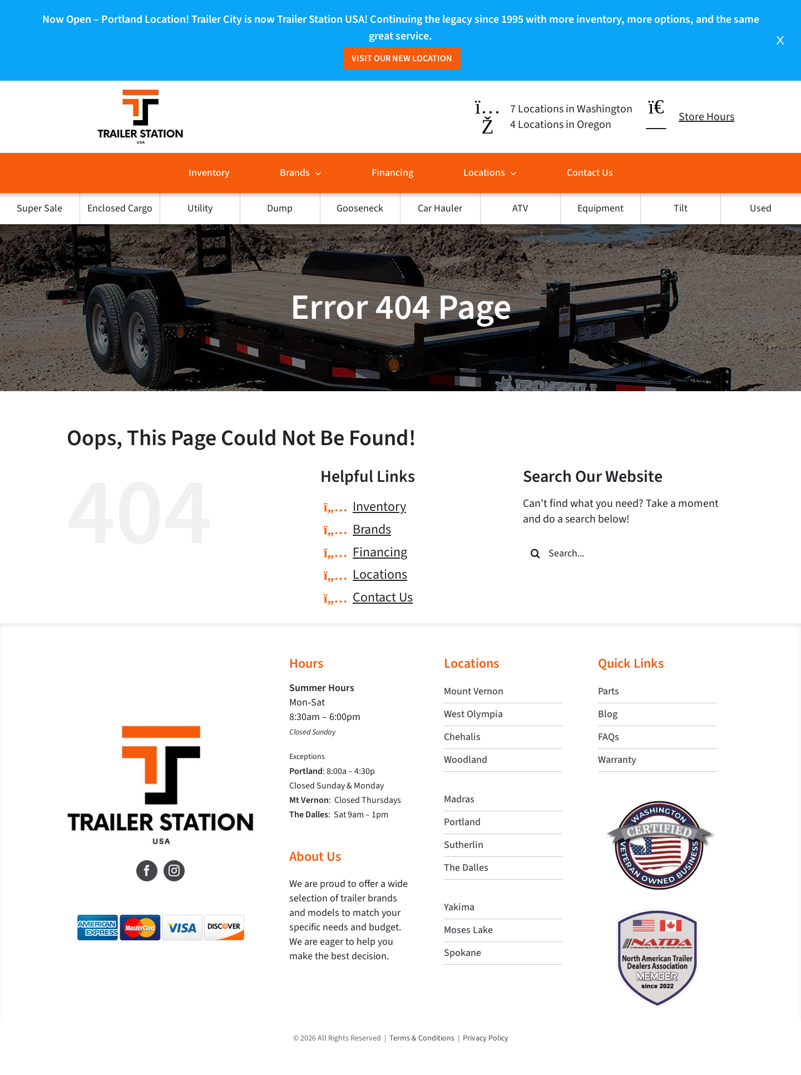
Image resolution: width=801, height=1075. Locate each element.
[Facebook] (146, 870)
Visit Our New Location (402, 58)
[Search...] (628, 553)
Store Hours (706, 117)
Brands (372, 529)
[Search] (535, 553)
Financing (380, 552)
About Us (315, 856)
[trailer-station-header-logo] (140, 94)
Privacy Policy (485, 1038)
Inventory (379, 506)
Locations (380, 574)
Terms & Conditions (421, 1038)
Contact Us (383, 597)
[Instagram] (174, 870)
